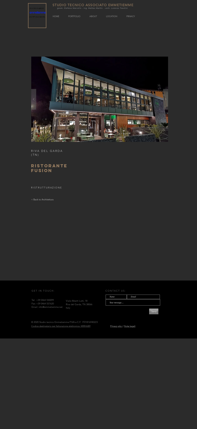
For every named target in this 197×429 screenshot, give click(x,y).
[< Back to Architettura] (42, 199)
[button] (99, 99)
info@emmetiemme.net (50, 306)
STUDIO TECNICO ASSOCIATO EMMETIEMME (92, 5)
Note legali (129, 326)
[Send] (153, 311)
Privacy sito (116, 326)
